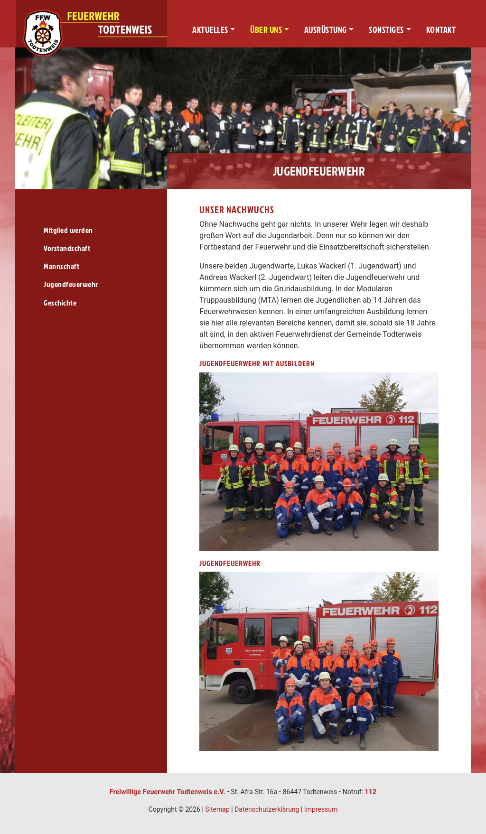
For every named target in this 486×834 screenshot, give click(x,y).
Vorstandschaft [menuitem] (67, 248)
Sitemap (217, 809)
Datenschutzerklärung (266, 809)
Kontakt (441, 30)
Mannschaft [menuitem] (61, 266)
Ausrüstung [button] (325, 30)
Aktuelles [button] (210, 30)
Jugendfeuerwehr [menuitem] (71, 284)
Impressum (320, 809)
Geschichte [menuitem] (60, 302)
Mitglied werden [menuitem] (68, 230)
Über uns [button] (266, 30)
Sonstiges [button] (386, 30)
